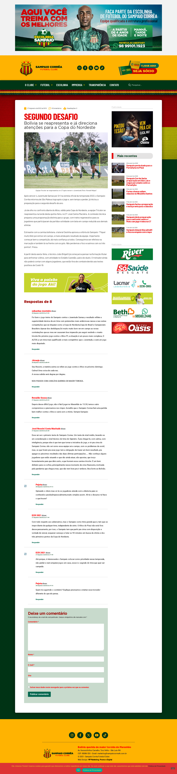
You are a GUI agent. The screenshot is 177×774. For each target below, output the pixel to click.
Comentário (33, 622)
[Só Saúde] (132, 276)
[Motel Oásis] (132, 146)
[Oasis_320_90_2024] (132, 335)
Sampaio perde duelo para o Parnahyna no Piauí (139, 166)
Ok (78, 770)
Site (29, 675)
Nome (31, 654)
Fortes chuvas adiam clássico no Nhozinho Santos (139, 192)
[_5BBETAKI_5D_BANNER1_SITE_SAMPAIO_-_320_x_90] (132, 305)
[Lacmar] (132, 290)
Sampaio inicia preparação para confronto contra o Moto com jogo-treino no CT (138, 219)
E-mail (31, 665)
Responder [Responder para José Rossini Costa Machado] (36, 474)
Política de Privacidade (156, 766)
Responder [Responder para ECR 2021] (36, 542)
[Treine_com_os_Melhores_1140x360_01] (88, 50)
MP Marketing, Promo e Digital (100, 760)
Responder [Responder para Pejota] (40, 504)
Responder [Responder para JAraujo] (36, 387)
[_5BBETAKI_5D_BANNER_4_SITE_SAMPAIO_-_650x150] (66, 293)
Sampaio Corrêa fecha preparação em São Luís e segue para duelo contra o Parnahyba (138, 181)
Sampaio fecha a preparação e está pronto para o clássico (139, 205)
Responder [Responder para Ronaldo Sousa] (36, 418)
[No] (173, 768)
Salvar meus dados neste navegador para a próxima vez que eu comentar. (59, 687)
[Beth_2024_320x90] (132, 320)
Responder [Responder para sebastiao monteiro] (36, 349)
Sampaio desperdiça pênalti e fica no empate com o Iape (139, 230)
